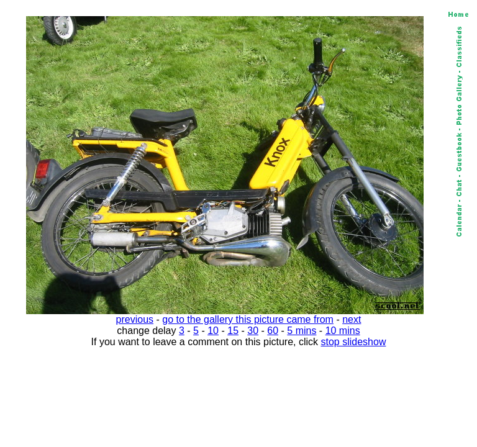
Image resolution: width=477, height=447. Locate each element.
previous (134, 319)
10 (213, 330)
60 (272, 330)
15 (232, 330)
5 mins (301, 330)
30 (252, 330)
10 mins (342, 330)
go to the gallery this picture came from (248, 319)
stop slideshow (353, 341)
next (351, 319)
